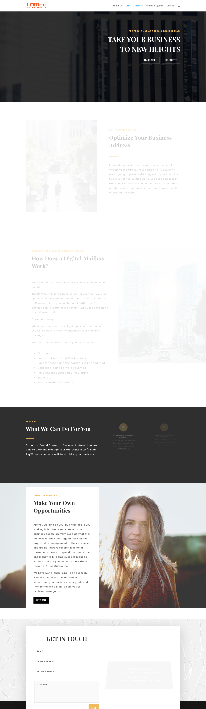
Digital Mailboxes (134, 6)
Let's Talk (41, 606)
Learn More (150, 60)
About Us (117, 6)
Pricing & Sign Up (154, 6)
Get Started (171, 60)
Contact (171, 6)
